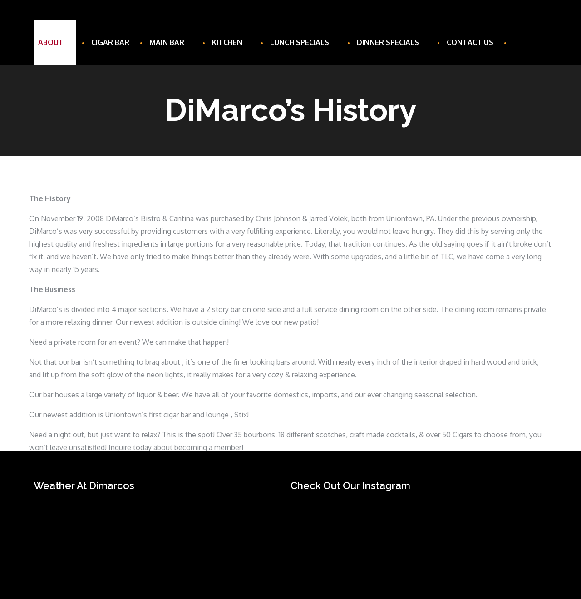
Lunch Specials (303, 42)
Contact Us (470, 42)
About (54, 42)
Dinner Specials (392, 42)
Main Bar (170, 42)
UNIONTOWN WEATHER (153, 533)
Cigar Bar (110, 42)
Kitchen (231, 42)
